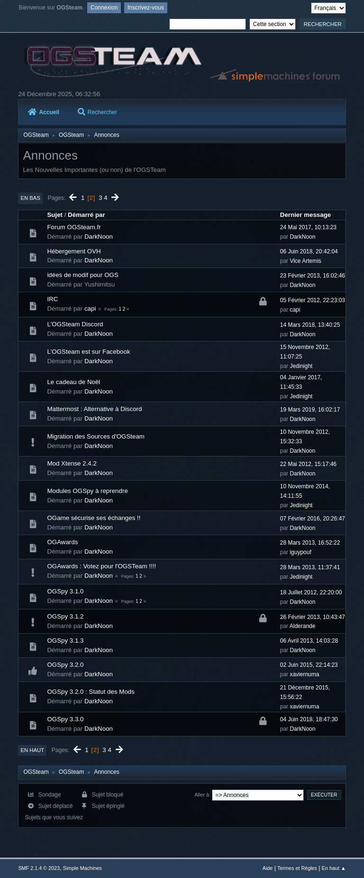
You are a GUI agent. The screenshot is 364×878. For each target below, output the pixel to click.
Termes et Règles (297, 868)
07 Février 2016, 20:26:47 (312, 518)
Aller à (201, 794)
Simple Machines (82, 868)
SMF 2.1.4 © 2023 (39, 868)
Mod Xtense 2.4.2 (71, 463)
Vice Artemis (305, 261)
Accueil (43, 112)
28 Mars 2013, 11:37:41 (310, 567)
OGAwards (62, 542)
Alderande (303, 626)
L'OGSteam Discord (75, 324)
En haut (32, 750)
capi (90, 308)
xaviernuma (304, 674)
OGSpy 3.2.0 (65, 664)
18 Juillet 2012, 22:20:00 (311, 592)
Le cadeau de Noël (73, 381)
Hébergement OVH (73, 251)
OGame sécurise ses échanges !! (93, 517)
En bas (30, 198)
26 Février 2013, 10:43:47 (312, 617)
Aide (268, 868)
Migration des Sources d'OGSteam (96, 436)
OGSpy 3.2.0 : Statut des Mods (90, 691)
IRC (52, 299)
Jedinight (301, 366)
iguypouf (300, 552)
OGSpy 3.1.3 (65, 640)
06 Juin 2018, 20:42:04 (309, 251)
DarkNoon (98, 236)
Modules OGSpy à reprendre (87, 490)
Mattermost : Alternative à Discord (94, 408)
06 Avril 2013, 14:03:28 (309, 640)
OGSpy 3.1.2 (65, 616)
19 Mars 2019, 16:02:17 (310, 409)
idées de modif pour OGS (82, 274)
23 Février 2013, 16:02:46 (312, 275)
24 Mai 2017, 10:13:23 (308, 227)
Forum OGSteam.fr (73, 227)
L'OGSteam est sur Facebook (88, 351)
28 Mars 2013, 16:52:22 (310, 542)
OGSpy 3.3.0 (65, 719)
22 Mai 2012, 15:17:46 (308, 464)
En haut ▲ (334, 868)
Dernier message (305, 214)
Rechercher (97, 112)
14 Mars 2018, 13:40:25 (310, 325)
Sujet (55, 214)
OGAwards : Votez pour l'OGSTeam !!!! (101, 566)
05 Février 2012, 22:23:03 (312, 300)
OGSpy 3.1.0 (65, 591)
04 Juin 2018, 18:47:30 (309, 719)
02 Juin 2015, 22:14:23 (309, 665)
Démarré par (86, 214)
